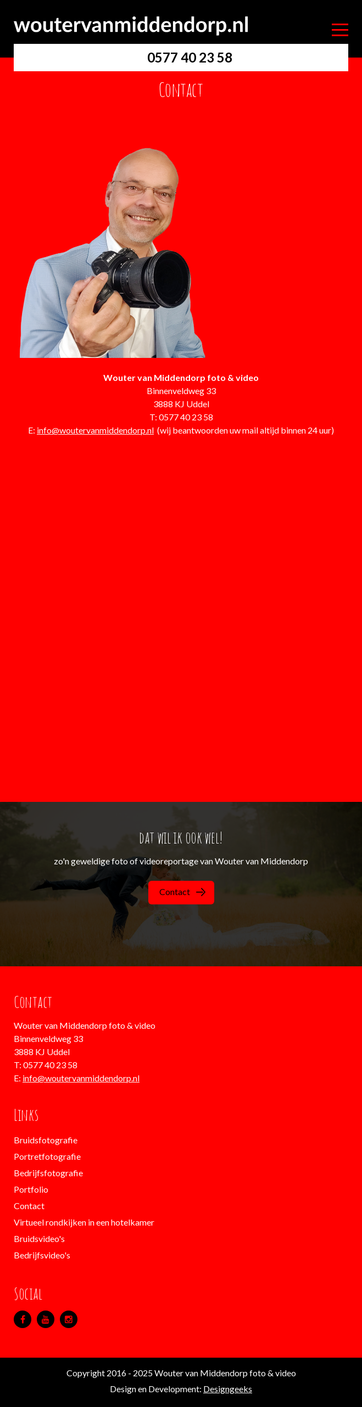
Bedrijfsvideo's (42, 1255)
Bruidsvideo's (39, 1238)
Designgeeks (227, 1388)
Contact (182, 891)
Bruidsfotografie (45, 1140)
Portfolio (31, 1189)
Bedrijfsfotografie (48, 1172)
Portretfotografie (47, 1156)
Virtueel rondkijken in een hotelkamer (84, 1222)
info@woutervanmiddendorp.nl (95, 430)
